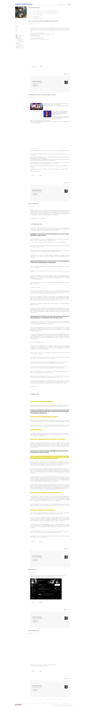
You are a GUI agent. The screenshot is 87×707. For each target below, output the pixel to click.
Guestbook (65, 704)
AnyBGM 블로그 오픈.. (36, 16)
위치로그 (16, 28)
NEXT (59, 699)
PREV (40, 699)
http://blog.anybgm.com (57, 575)
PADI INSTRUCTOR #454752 (37, 83)
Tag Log (59, 704)
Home (52, 704)
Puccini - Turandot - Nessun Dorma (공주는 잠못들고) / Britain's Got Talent (45, 11)
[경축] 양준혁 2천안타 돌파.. (38, 18)
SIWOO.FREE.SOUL (37, 81)
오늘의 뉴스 (30, 633)
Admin (68, 704)
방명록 (16, 30)
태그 (15, 23)
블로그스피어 (30, 23)
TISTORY (18, 705)
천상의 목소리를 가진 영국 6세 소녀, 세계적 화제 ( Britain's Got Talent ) (45, 12)
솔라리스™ (53, 705)
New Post (71, 704)
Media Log (62, 704)
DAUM (64, 705)
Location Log (56, 704)
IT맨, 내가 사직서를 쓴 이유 (37, 14)
